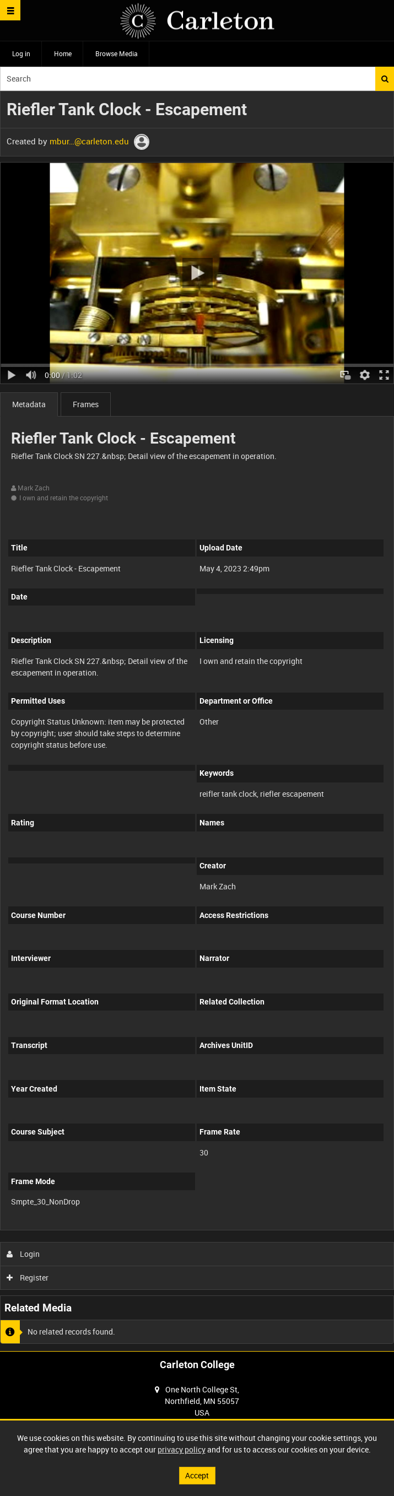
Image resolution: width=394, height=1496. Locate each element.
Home (63, 53)
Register (28, 1277)
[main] (197, 721)
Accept (197, 1475)
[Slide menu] (10, 10)
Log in (21, 53)
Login (23, 1254)
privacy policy (182, 1449)
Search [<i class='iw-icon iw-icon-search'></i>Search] (384, 79)
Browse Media (116, 53)
